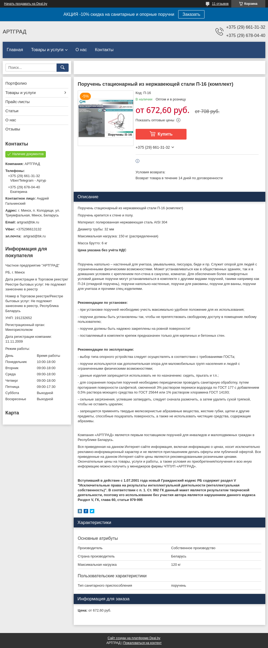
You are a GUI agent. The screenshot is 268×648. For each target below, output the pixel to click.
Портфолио (16, 83)
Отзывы (12, 129)
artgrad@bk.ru (28, 222)
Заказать (191, 14)
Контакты (104, 49)
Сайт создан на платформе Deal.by (134, 638)
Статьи (11, 110)
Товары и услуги (47, 49)
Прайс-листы (17, 101)
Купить (165, 134)
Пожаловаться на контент (142, 643)
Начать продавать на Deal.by (25, 4)
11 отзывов (220, 4)
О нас (81, 49)
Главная (15, 49)
